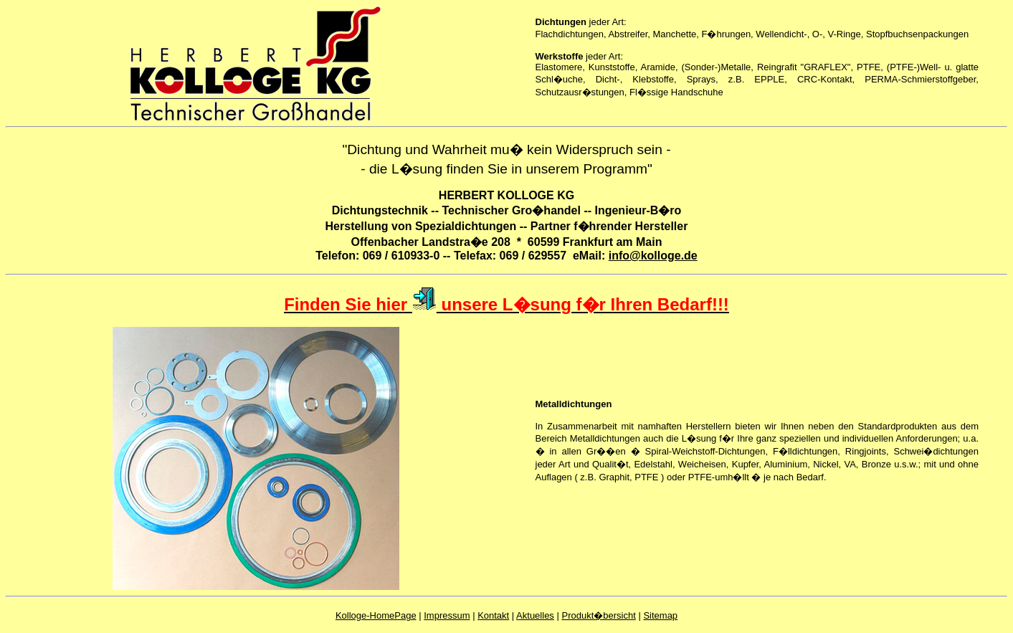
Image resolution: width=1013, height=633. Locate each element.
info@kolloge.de (653, 255)
